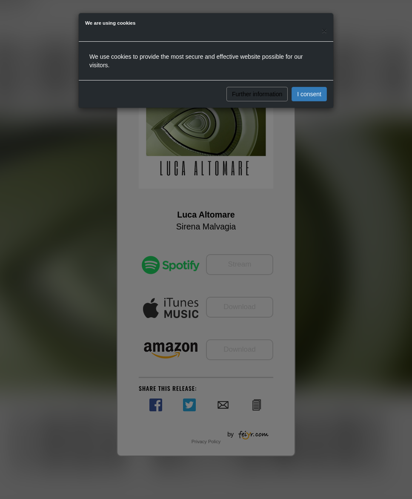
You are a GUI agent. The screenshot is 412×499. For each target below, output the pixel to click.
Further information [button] (257, 94)
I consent (309, 94)
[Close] (324, 30)
